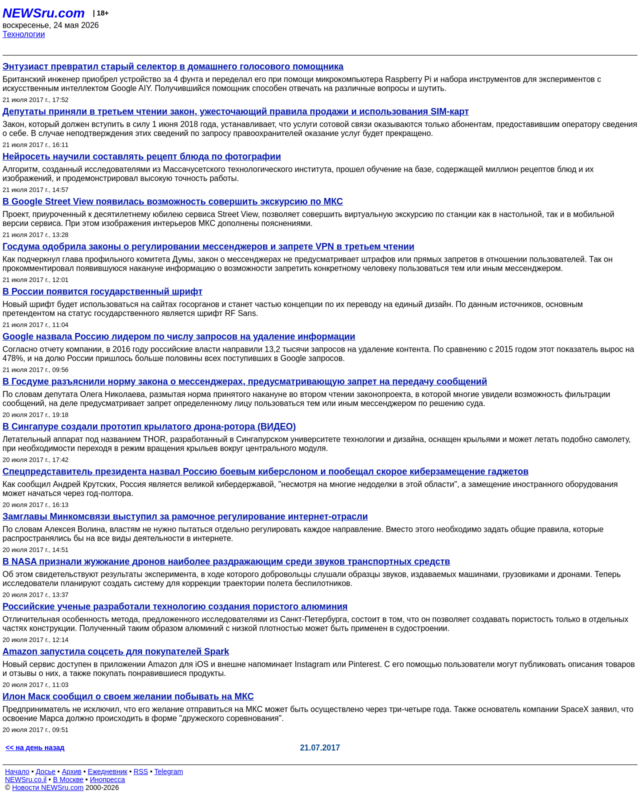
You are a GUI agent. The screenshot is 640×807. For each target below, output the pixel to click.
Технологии (23, 34)
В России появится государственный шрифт (102, 291)
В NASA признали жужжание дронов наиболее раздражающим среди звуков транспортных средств (226, 561)
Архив (72, 772)
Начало (17, 772)
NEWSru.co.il (25, 780)
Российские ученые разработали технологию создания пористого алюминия (175, 607)
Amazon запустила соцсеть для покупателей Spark (115, 651)
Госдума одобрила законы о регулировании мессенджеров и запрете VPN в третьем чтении (208, 247)
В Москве (68, 780)
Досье (46, 772)
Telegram (169, 772)
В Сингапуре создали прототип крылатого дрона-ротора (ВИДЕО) (149, 427)
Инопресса (108, 780)
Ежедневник (108, 772)
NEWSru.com (43, 13)
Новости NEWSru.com (48, 788)
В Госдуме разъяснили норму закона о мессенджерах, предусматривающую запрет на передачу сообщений (244, 381)
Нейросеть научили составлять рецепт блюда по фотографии (141, 157)
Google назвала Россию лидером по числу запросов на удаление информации (179, 337)
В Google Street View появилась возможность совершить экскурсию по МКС (172, 201)
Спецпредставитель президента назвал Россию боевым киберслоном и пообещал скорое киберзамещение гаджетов (265, 471)
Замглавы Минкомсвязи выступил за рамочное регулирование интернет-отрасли (185, 517)
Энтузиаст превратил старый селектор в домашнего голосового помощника (173, 67)
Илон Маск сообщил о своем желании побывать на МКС (128, 697)
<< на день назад (35, 748)
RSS (141, 772)
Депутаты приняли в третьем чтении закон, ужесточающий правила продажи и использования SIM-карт (235, 111)
